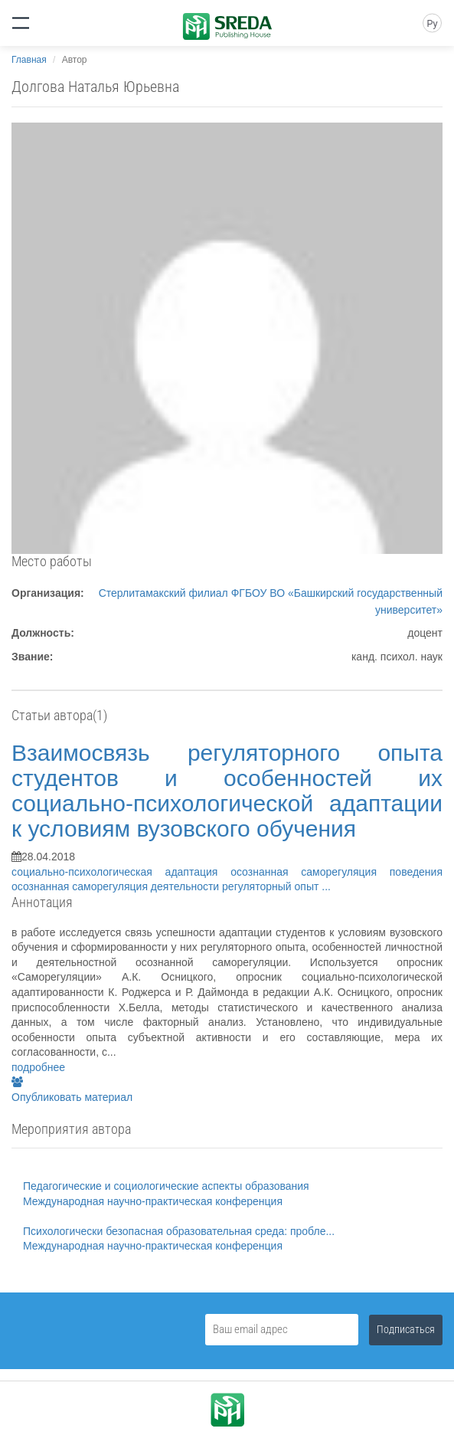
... (326, 886)
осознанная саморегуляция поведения (336, 872)
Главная (29, 59)
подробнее (38, 1067)
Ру (431, 23)
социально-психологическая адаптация (120, 872)
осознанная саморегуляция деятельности (116, 886)
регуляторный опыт (272, 886)
